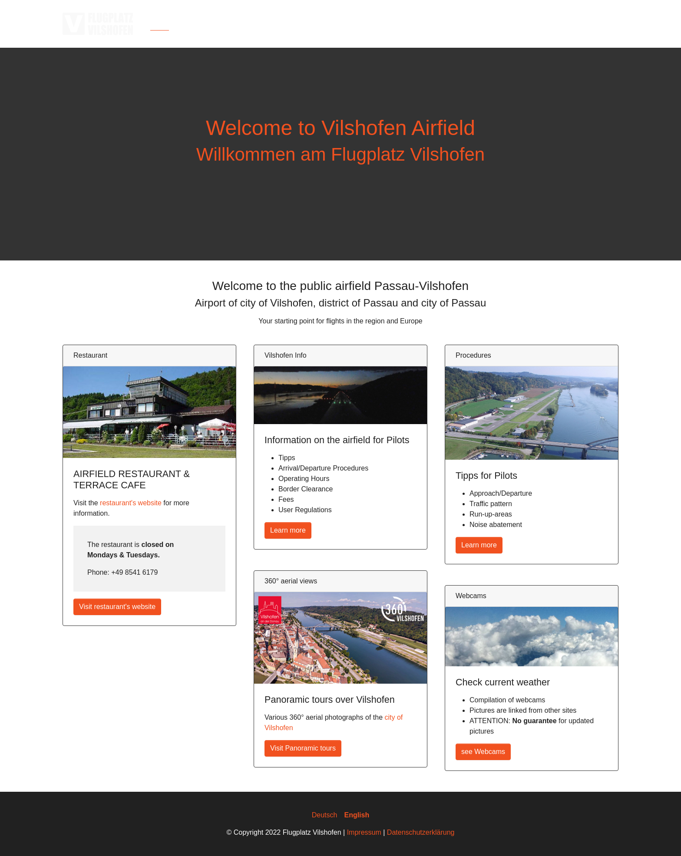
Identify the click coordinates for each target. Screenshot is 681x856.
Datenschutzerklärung (421, 832)
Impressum (364, 832)
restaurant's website (131, 503)
